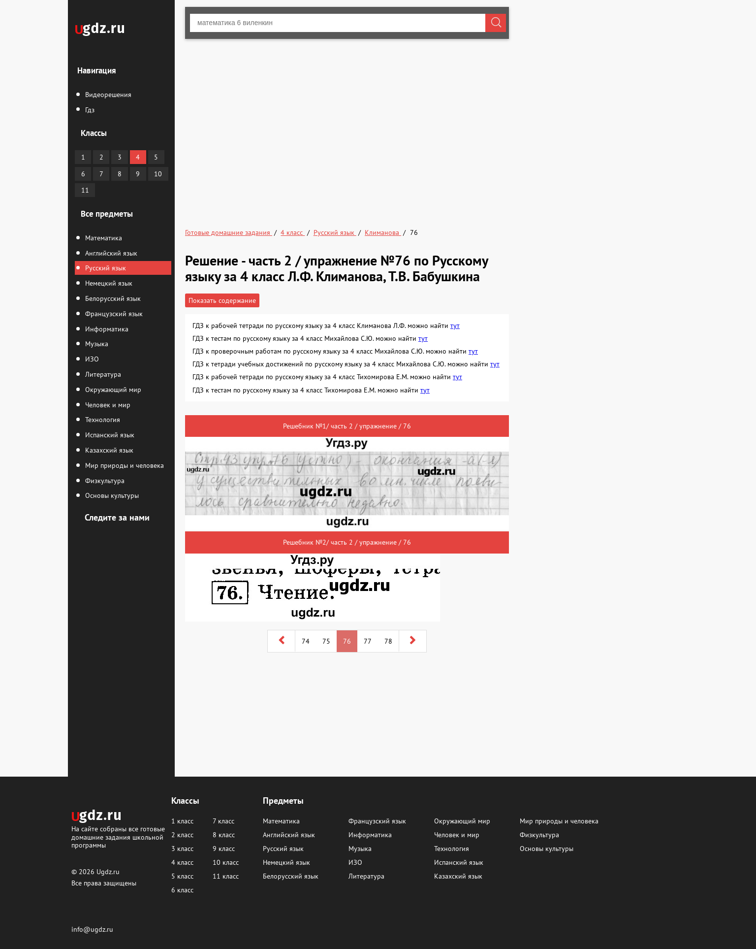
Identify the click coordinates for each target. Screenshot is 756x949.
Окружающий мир (112, 389)
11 (85, 190)
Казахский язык (108, 450)
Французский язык (113, 313)
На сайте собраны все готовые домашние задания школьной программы (118, 836)
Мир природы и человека (123, 465)
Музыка (95, 343)
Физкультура (104, 480)
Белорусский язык (112, 298)
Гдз (88, 109)
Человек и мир (106, 404)
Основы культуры (111, 495)
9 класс (224, 848)
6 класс (182, 889)
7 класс (223, 821)
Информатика (105, 329)
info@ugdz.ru (92, 929)
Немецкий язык (107, 283)
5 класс (182, 876)
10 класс (226, 862)
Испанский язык (108, 434)
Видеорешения (107, 94)
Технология (101, 419)
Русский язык (104, 267)
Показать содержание (222, 300)
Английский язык (110, 253)
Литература (102, 374)
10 (158, 173)
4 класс (182, 862)
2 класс (182, 834)
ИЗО (91, 359)
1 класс (182, 821)
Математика (102, 237)
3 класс (182, 848)
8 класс (224, 834)
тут (455, 325)
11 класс (226, 876)
